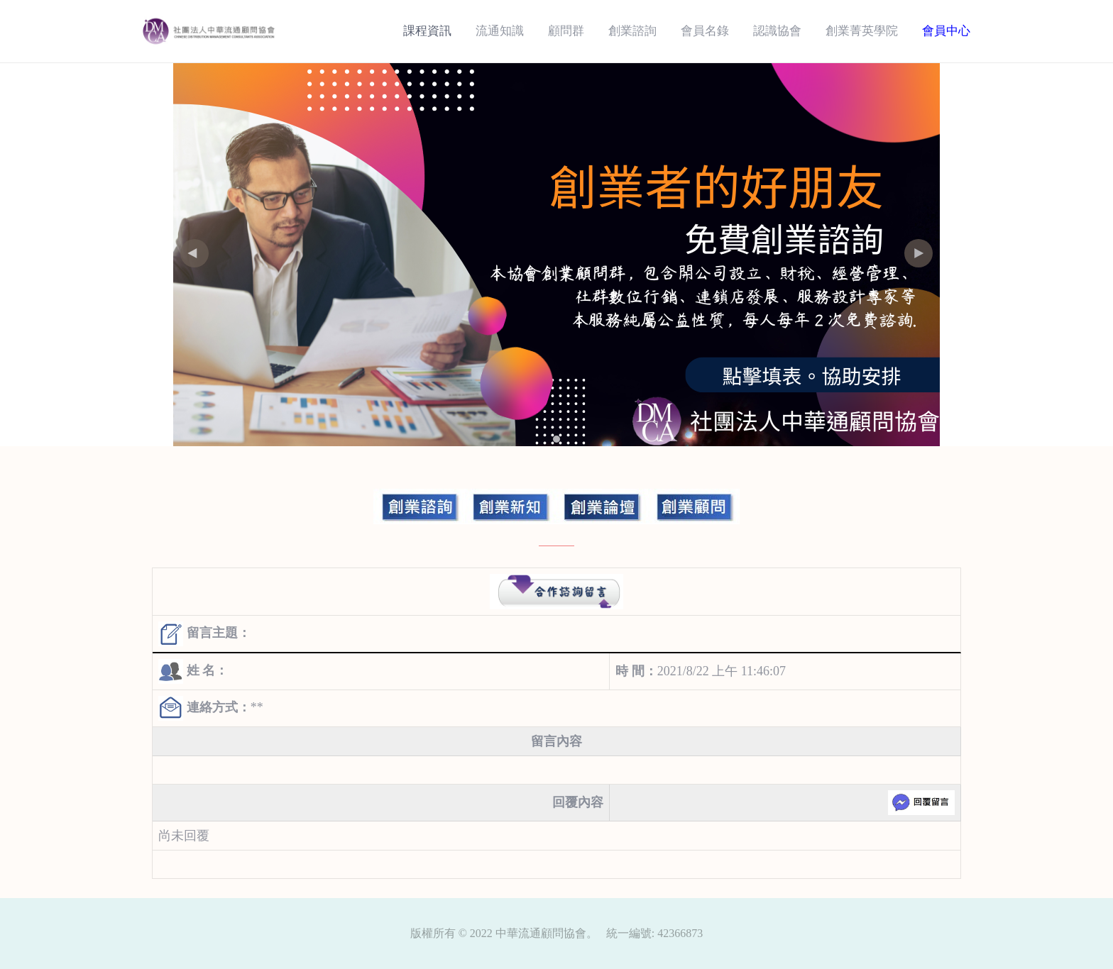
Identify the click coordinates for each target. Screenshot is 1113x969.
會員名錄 (705, 31)
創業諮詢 (632, 31)
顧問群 (566, 31)
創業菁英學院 (862, 31)
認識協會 (777, 31)
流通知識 (500, 31)
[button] (918, 253)
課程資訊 (427, 31)
